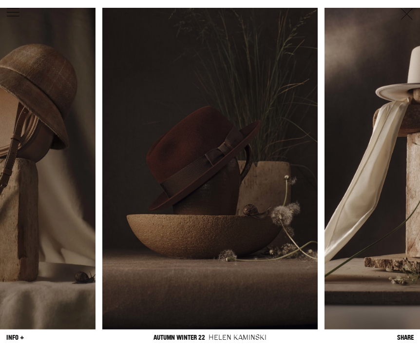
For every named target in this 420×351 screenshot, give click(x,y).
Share (405, 337)
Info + (15, 337)
